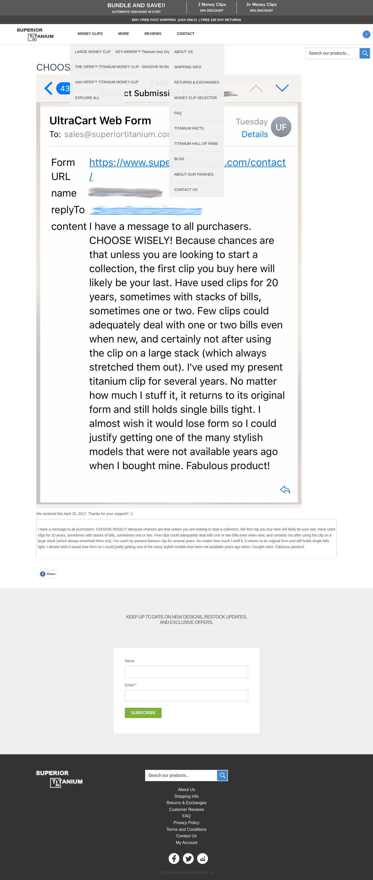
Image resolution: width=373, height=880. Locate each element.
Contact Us (186, 836)
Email (130, 685)
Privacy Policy (186, 823)
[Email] (186, 696)
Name (129, 661)
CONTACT (185, 34)
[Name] (186, 672)
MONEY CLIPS (90, 34)
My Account (186, 842)
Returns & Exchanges (187, 803)
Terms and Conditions (187, 829)
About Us (186, 789)
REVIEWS (153, 34)
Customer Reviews (186, 809)
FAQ (186, 816)
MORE (123, 34)
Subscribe (143, 713)
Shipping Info (186, 796)
